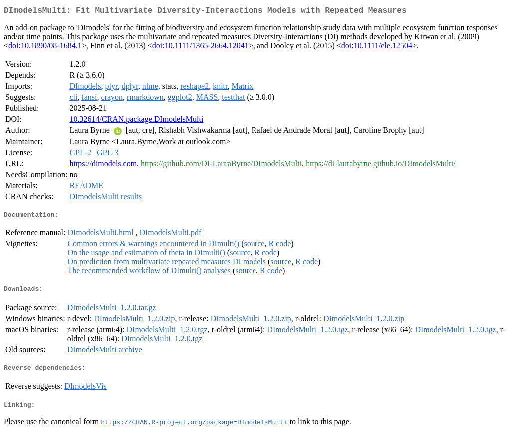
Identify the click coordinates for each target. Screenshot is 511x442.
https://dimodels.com (103, 165)
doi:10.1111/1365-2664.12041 (200, 47)
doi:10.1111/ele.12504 (376, 47)
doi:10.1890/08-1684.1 (45, 47)
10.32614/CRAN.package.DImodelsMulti (136, 121)
